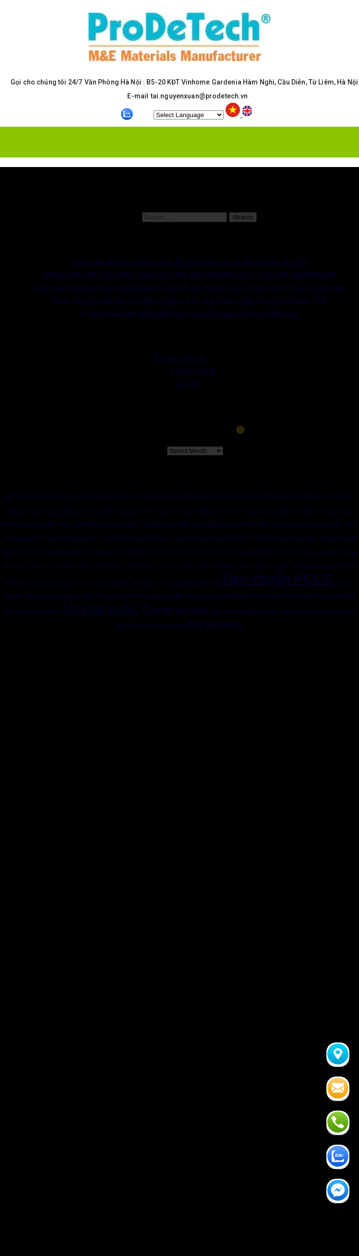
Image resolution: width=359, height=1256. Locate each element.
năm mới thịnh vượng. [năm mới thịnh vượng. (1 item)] (264, 565)
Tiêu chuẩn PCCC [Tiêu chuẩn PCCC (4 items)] (277, 578)
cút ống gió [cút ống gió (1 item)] (168, 510)
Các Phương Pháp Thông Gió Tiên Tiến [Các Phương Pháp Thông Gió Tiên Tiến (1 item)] (278, 496)
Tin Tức (189, 385)
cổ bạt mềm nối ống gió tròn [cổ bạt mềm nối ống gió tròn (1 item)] (286, 537)
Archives (150, 450)
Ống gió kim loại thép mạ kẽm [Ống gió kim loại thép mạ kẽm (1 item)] (243, 611)
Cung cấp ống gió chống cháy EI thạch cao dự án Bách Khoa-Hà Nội (189, 262)
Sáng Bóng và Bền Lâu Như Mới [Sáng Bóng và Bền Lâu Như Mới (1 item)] (42, 582)
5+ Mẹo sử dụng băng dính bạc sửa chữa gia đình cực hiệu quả (189, 314)
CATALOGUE (193, 372)
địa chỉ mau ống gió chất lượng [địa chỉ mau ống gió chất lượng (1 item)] (219, 595)
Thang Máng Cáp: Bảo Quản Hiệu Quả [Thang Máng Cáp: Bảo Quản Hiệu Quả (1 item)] (175, 582)
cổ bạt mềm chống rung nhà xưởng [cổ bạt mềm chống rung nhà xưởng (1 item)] (98, 523)
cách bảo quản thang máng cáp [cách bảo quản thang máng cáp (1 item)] (93, 496)
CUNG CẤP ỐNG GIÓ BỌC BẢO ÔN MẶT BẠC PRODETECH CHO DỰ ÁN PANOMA (189, 275)
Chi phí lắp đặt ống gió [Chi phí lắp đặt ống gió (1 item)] (29, 496)
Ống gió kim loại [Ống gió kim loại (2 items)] (174, 610)
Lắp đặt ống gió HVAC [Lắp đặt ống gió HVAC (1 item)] (288, 551)
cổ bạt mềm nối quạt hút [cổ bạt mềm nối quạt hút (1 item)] (72, 537)
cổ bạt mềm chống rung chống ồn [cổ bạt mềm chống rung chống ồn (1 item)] (286, 510)
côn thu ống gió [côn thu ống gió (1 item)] (136, 510)
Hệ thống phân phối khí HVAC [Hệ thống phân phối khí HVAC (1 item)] (150, 551)
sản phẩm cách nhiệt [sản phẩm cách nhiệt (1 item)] (105, 582)
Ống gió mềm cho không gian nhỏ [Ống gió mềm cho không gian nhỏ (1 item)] (317, 611)
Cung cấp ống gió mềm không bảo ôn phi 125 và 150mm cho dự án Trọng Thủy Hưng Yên (189, 288)
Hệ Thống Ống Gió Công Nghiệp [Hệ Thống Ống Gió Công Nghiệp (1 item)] (224, 551)
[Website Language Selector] (189, 115)
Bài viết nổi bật (179, 359)
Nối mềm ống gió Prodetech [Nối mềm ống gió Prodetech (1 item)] (323, 565)
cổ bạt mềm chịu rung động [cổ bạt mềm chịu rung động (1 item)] (214, 510)
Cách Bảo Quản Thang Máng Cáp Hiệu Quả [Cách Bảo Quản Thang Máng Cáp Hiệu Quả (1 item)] (181, 496)
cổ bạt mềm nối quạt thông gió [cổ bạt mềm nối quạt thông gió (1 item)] (137, 537)
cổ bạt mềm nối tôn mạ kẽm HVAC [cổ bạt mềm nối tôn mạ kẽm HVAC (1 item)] (213, 537)
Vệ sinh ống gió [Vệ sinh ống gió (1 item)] (114, 595)
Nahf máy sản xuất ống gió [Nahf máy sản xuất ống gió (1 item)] (60, 565)
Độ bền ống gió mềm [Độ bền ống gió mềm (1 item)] (158, 595)
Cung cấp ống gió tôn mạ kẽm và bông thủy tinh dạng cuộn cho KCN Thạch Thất (189, 301)
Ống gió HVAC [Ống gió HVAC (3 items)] (101, 608)
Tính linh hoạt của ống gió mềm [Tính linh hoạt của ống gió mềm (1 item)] (59, 595)
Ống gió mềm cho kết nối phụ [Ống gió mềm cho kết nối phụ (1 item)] (149, 625)
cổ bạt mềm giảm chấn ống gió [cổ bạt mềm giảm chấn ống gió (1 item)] (307, 523)
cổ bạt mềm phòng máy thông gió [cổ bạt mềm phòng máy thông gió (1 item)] (76, 551)
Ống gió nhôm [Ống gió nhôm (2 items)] (214, 624)
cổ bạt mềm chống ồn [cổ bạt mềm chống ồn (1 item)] (165, 523)
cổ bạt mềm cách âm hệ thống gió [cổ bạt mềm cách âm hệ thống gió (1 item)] (230, 523)
